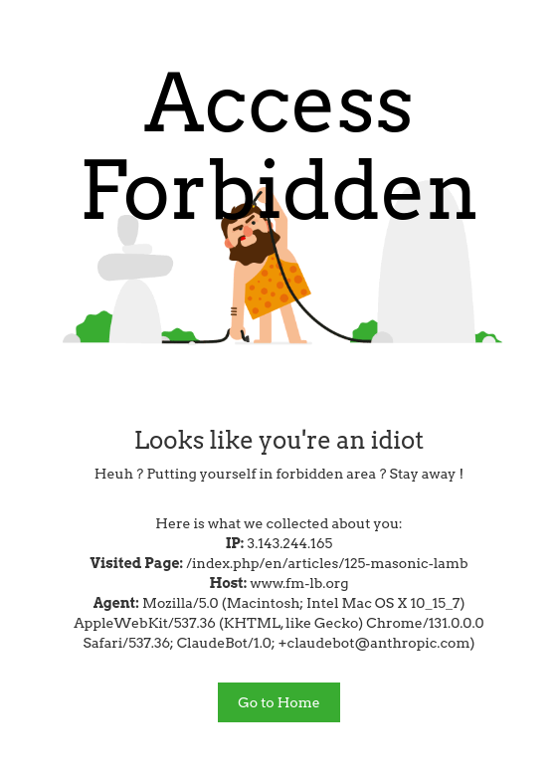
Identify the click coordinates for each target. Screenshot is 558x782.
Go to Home (279, 702)
